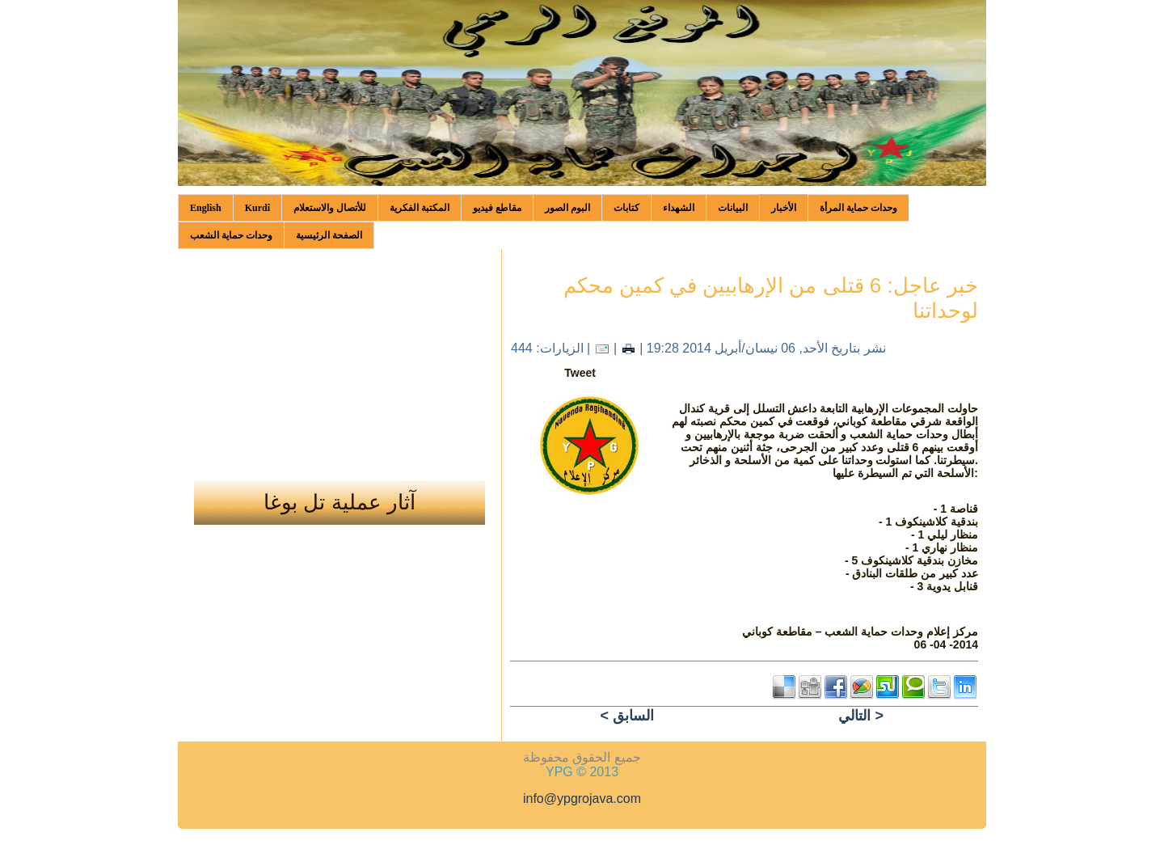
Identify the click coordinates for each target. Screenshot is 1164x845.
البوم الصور (567, 207)
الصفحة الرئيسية (329, 235)
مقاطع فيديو (497, 207)
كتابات (626, 207)
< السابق (627, 716)
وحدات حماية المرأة (858, 207)
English (205, 207)
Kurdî (257, 207)
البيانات (733, 207)
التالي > (861, 716)
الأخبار (783, 207)
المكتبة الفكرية (419, 207)
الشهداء (678, 207)
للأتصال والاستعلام (329, 207)
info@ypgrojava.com (582, 798)
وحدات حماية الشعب (231, 235)
